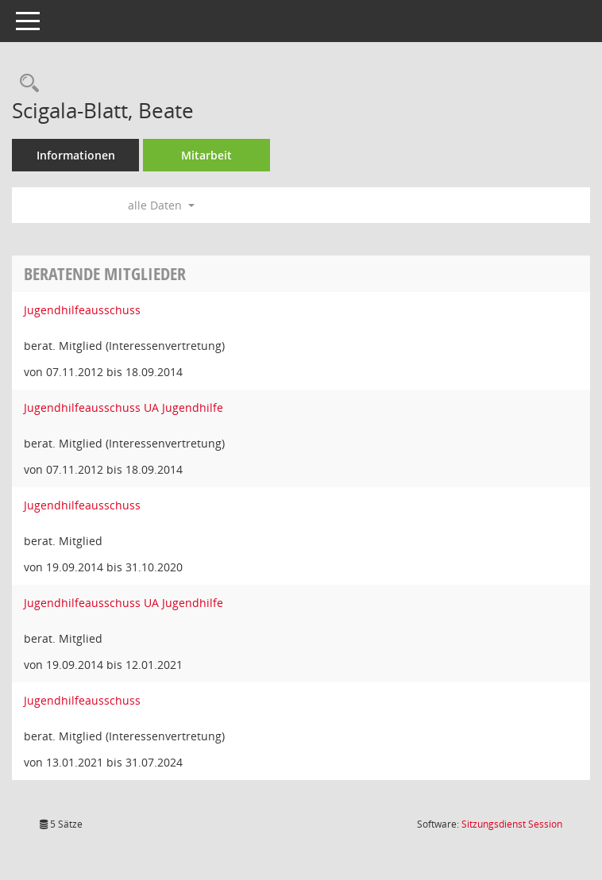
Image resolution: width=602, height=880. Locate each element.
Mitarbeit (206, 155)
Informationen (76, 155)
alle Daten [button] (161, 205)
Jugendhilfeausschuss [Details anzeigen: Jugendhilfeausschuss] (82, 309)
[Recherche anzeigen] (25, 84)
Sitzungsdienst (511, 824)
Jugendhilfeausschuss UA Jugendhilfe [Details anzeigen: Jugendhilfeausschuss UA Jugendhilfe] (123, 407)
